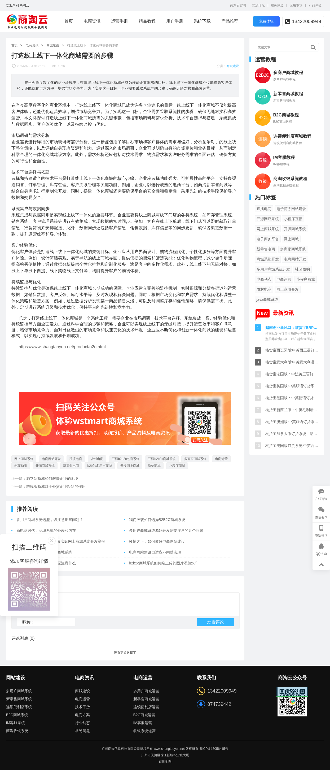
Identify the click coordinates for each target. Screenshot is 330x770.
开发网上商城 (129, 466)
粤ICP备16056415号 (213, 749)
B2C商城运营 (144, 715)
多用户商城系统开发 (273, 269)
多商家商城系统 (195, 459)
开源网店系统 (268, 219)
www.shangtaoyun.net (168, 749)
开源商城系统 (45, 466)
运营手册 (119, 21)
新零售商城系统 (19, 699)
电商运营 (221, 459)
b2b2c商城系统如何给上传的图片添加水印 (164, 563)
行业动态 (82, 723)
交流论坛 (258, 5)
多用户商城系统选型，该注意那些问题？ (49, 519)
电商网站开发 (51, 459)
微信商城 (154, 466)
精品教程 (147, 21)
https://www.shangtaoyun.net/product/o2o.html (62, 347)
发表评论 (215, 622)
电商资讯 (91, 21)
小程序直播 (293, 219)
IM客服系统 (15, 723)
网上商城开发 (287, 289)
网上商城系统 (23, 459)
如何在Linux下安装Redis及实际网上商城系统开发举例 (60, 541)
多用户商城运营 (146, 691)
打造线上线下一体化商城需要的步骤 (92, 45)
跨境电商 (75, 459)
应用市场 (296, 5)
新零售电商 (71, 466)
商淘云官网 (238, 5)
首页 (68, 21)
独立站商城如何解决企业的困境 (52, 478)
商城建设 (52, 45)
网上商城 (291, 239)
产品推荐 (229, 21)
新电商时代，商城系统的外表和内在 (46, 530)
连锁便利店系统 (19, 707)
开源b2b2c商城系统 (162, 459)
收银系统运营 (144, 731)
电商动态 (20, 466)
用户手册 (174, 21)
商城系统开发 (268, 259)
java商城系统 (267, 299)
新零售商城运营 (146, 699)
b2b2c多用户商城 (99, 466)
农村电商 (97, 459)
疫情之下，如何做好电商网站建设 (157, 541)
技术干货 (82, 707)
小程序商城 (177, 466)
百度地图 (165, 761)
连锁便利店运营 (146, 707)
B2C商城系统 (17, 715)
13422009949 (303, 21)
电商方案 (82, 715)
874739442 (219, 704)
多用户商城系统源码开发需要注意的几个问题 (166, 530)
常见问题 (82, 731)
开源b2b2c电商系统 (126, 459)
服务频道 (277, 5)
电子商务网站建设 (291, 209)
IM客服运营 (142, 723)
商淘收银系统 (17, 731)
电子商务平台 (268, 239)
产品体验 (315, 5)
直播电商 (264, 209)
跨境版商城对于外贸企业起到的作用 (56, 486)
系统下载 (202, 21)
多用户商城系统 (19, 691)
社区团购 (302, 269)
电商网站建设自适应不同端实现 (155, 552)
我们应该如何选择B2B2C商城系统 (157, 519)
